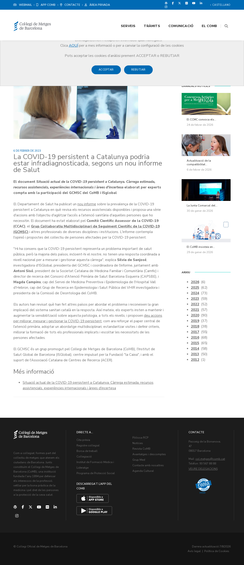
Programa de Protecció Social (95, 473)
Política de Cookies (216, 551)
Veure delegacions (203, 469)
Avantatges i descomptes (149, 454)
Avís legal (194, 551)
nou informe (86, 204)
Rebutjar (138, 72)
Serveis (122, 16)
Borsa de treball (87, 451)
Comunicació (175, 16)
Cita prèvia (83, 440)
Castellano (221, 5)
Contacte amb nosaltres (148, 465)
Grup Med (138, 460)
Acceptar (106, 72)
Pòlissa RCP (140, 437)
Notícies (137, 443)
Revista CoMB (141, 449)
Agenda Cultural (143, 471)
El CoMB (203, 16)
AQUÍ (73, 45)
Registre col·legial (88, 445)
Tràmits (146, 16)
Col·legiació (84, 456)
